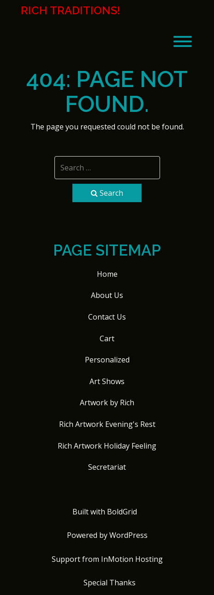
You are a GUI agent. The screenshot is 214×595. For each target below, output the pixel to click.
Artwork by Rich (107, 402)
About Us (107, 295)
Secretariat (107, 467)
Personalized (107, 360)
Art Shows (107, 381)
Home (107, 274)
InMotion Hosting (132, 559)
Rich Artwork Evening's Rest (107, 424)
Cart (107, 338)
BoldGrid (122, 512)
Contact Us (107, 317)
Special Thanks (109, 583)
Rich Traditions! (70, 11)
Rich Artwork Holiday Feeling (107, 446)
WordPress (128, 535)
